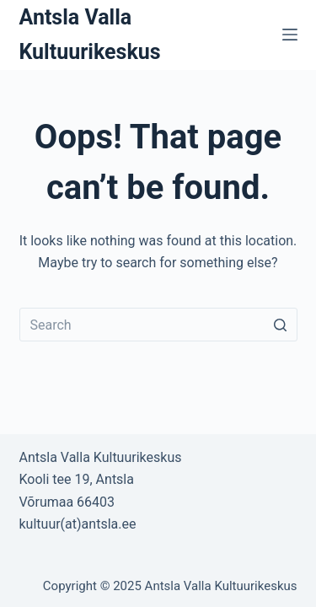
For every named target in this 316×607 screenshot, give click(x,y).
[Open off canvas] (289, 34)
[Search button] (280, 324)
